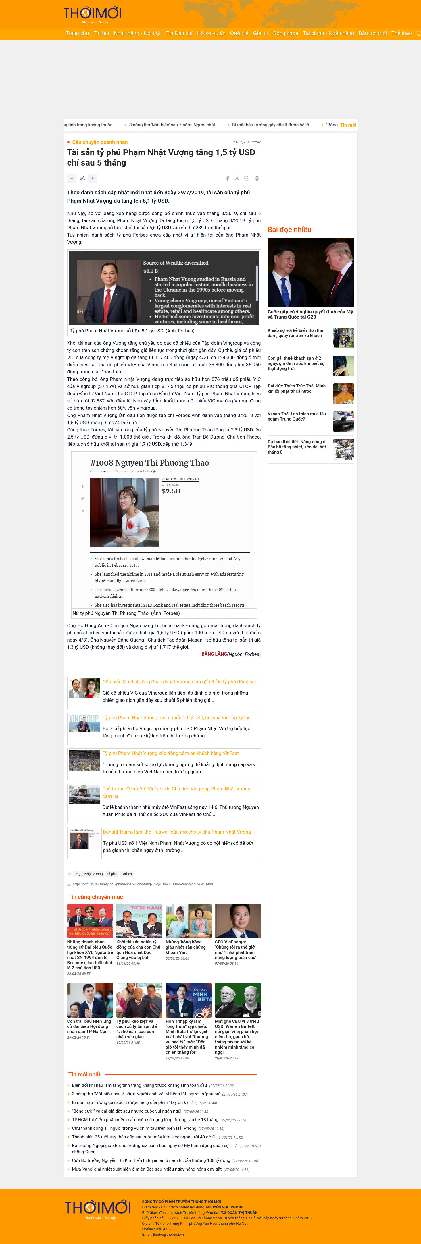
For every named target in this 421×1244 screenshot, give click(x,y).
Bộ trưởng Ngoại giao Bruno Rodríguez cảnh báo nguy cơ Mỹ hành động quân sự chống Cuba (166, 1148)
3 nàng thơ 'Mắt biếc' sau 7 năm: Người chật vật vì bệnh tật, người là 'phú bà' (160, 1094)
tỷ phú (112, 874)
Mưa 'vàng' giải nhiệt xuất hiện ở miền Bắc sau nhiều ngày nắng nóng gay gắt (161, 1169)
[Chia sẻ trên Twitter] (236, 178)
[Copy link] (247, 178)
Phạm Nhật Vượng (89, 874)
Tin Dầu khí (179, 33)
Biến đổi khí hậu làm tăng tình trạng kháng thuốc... (77, 124)
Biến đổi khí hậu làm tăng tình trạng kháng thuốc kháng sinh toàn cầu (153, 1085)
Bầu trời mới (373, 33)
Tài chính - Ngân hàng (328, 33)
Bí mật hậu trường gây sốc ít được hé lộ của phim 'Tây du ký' (144, 1102)
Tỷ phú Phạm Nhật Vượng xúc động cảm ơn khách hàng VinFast (171, 753)
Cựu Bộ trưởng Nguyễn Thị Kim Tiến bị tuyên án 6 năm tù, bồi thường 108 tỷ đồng (165, 1160)
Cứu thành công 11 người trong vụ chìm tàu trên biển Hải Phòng (148, 1128)
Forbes (126, 874)
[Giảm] (71, 178)
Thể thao (401, 33)
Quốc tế (239, 33)
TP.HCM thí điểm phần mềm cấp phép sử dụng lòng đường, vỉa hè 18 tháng (159, 1120)
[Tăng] (92, 178)
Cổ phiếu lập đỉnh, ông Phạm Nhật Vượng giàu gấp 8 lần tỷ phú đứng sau (180, 682)
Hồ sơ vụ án (211, 33)
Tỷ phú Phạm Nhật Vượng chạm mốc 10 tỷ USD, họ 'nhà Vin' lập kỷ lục (176, 717)
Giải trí (260, 33)
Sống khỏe (285, 33)
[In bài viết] (257, 178)
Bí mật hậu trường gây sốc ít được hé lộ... (282, 124)
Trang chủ (77, 33)
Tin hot (101, 33)
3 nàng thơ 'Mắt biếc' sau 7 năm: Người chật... (184, 124)
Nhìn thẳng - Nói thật (138, 33)
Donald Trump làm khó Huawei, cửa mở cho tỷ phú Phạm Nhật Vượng (177, 832)
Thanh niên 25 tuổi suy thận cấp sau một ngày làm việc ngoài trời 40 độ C (157, 1137)
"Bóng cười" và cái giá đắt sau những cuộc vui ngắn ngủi (140, 1111)
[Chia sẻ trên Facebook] (227, 178)
